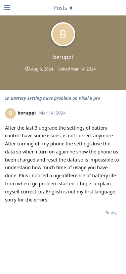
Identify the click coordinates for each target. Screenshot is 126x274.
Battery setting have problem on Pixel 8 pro (55, 98)
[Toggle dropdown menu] (63, 7)
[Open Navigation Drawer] (6, 7)
